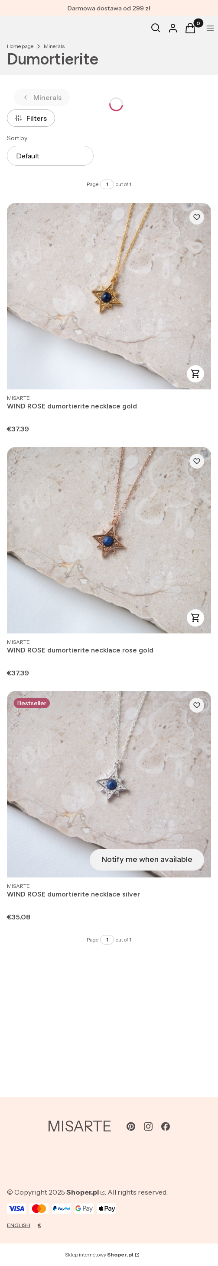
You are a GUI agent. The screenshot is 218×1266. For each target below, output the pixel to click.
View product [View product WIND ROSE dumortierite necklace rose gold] (195, 618)
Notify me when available (146, 859)
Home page (20, 46)
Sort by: (18, 138)
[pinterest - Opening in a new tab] (131, 1126)
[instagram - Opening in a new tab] (148, 1126)
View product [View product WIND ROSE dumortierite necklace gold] (195, 373)
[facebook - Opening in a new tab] (165, 1126)
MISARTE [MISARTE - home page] (79, 1126)
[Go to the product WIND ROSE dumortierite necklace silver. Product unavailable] (109, 784)
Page (92, 184)
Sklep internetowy (99, 1254)
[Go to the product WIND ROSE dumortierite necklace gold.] (109, 296)
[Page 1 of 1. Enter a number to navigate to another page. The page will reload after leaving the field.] (107, 184)
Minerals (54, 46)
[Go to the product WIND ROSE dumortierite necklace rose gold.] (109, 540)
